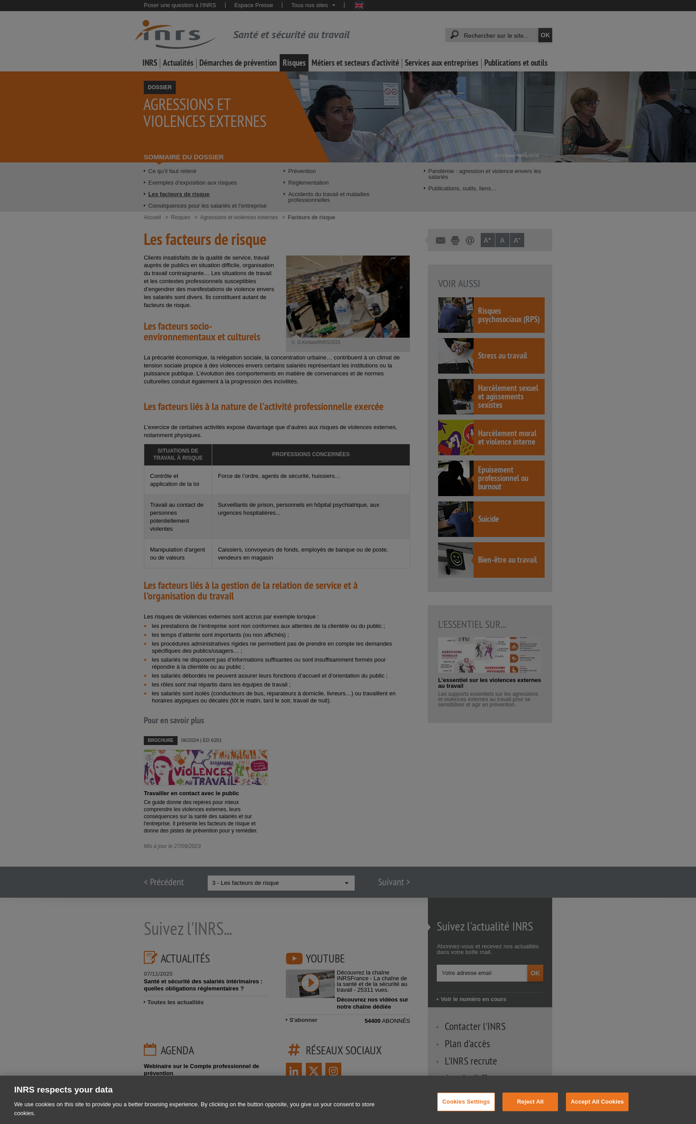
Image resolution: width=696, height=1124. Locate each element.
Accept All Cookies (597, 1109)
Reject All (530, 1109)
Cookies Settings (466, 1109)
